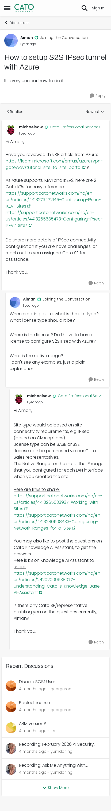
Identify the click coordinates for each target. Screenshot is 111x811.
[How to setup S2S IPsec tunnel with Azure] (27, 133)
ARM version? (32, 724)
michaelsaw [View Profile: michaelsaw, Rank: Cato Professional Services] (31, 127)
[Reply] (98, 95)
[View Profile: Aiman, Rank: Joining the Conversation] (11, 40)
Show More (55, 787)
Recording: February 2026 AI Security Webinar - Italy (56, 744)
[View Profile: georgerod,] (11, 685)
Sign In (98, 8)
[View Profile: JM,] (11, 727)
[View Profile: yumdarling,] (11, 748)
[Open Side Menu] (7, 8)
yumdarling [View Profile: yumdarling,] (61, 751)
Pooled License (34, 703)
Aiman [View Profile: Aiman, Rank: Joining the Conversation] (26, 37)
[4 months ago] (33, 689)
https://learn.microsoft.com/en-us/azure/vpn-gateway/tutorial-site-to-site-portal (54, 164)
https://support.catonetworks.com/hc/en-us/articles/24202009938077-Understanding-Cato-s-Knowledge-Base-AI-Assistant (58, 583)
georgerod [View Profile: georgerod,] (61, 688)
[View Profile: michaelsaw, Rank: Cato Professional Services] (11, 130)
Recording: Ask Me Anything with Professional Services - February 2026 (57, 765)
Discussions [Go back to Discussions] (16, 22)
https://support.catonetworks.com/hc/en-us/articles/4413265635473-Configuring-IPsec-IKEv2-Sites (54, 219)
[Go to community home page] (24, 8)
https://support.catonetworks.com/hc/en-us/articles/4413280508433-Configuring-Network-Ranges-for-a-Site (58, 521)
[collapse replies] (55, 122)
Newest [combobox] (95, 112)
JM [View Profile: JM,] (53, 730)
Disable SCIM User (37, 682)
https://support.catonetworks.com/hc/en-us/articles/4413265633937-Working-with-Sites (58, 502)
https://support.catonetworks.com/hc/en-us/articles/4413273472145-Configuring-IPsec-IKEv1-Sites (53, 199)
